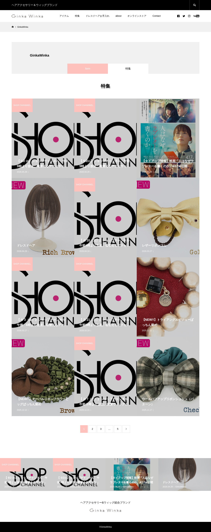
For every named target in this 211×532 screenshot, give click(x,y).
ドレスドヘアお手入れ (97, 16)
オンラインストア (136, 16)
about (118, 16)
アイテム (64, 16)
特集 (77, 16)
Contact (156, 16)
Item (87, 68)
